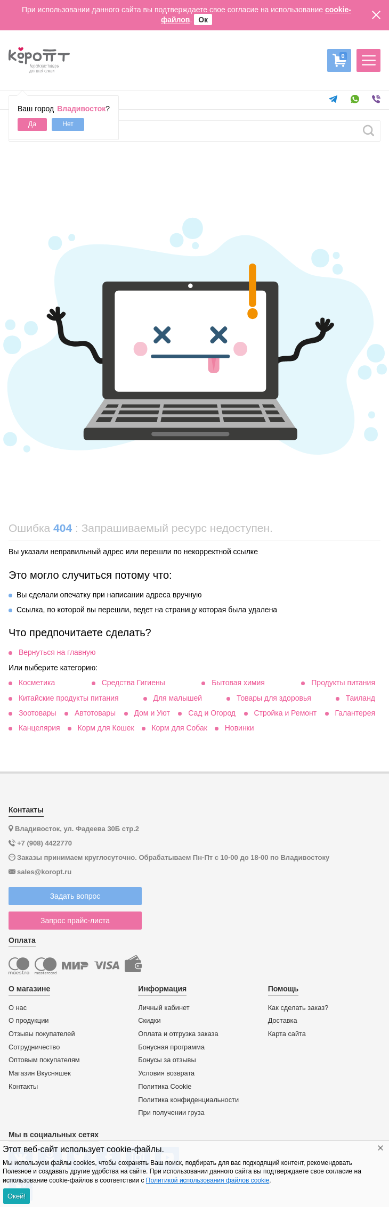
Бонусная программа (171, 1047)
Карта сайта (287, 1034)
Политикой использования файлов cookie (207, 1180)
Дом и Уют (152, 713)
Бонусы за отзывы (167, 1060)
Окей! (16, 1196)
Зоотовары (37, 713)
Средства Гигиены (133, 682)
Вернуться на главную (57, 652)
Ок (203, 19)
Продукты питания (343, 682)
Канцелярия (39, 728)
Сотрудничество (34, 1047)
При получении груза (171, 1112)
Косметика (37, 682)
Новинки (239, 728)
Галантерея (355, 713)
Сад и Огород (212, 713)
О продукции (28, 1020)
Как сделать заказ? (298, 1008)
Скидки (149, 1020)
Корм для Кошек (105, 728)
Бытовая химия (238, 682)
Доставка (282, 1020)
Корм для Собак (179, 728)
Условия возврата (166, 1073)
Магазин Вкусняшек (40, 1073)
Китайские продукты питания (69, 698)
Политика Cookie (164, 1086)
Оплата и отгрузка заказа (178, 1034)
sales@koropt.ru (44, 872)
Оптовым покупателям (44, 1060)
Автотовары (95, 713)
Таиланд (360, 698)
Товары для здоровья (274, 698)
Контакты (23, 1086)
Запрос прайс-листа (75, 920)
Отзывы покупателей (42, 1034)
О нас (18, 1008)
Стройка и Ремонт (285, 713)
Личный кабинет (163, 1008)
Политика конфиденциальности (188, 1100)
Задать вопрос (75, 896)
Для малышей (177, 698)
